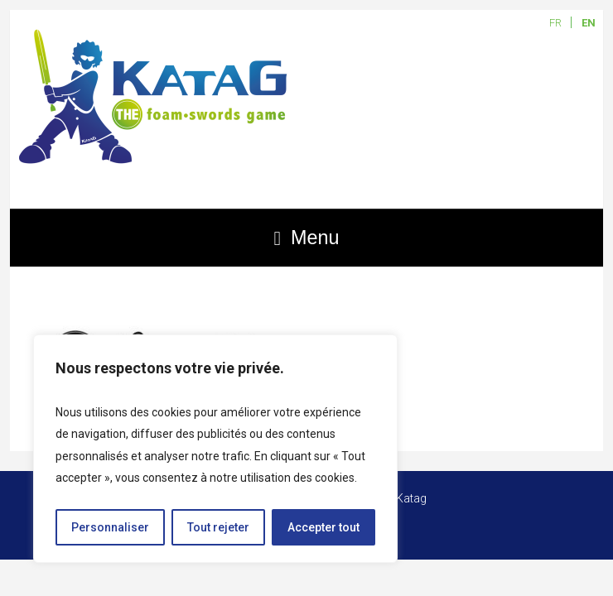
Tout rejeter (218, 527)
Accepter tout (323, 527)
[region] (215, 448)
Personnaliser (110, 527)
